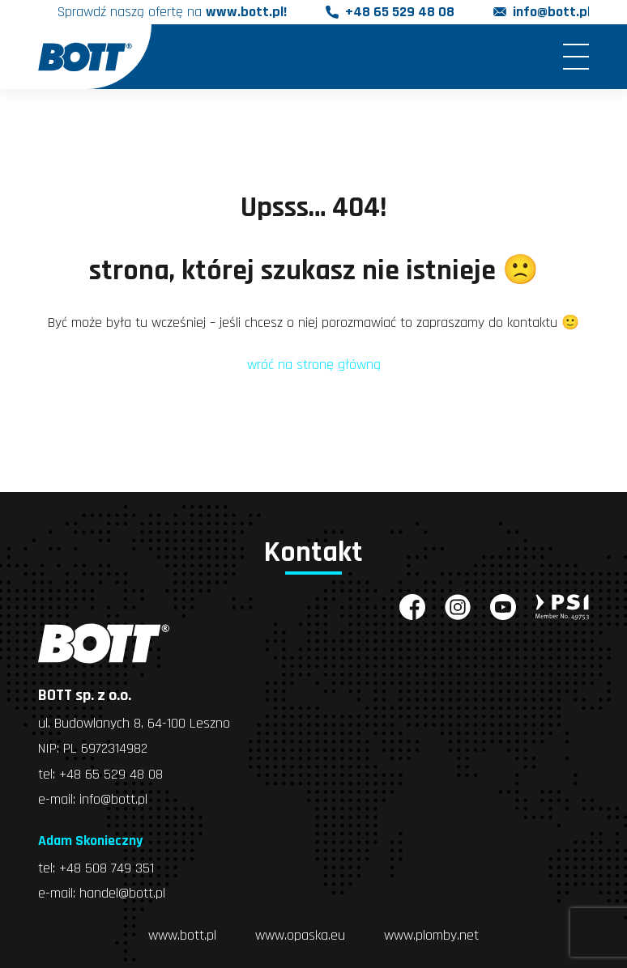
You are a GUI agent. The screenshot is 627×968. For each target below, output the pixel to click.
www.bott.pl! (246, 12)
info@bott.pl (552, 12)
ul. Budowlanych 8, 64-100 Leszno (134, 723)
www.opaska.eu (300, 932)
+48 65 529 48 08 (399, 12)
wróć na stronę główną (314, 364)
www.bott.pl (182, 932)
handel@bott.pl (122, 891)
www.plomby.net (431, 932)
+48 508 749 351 (106, 866)
